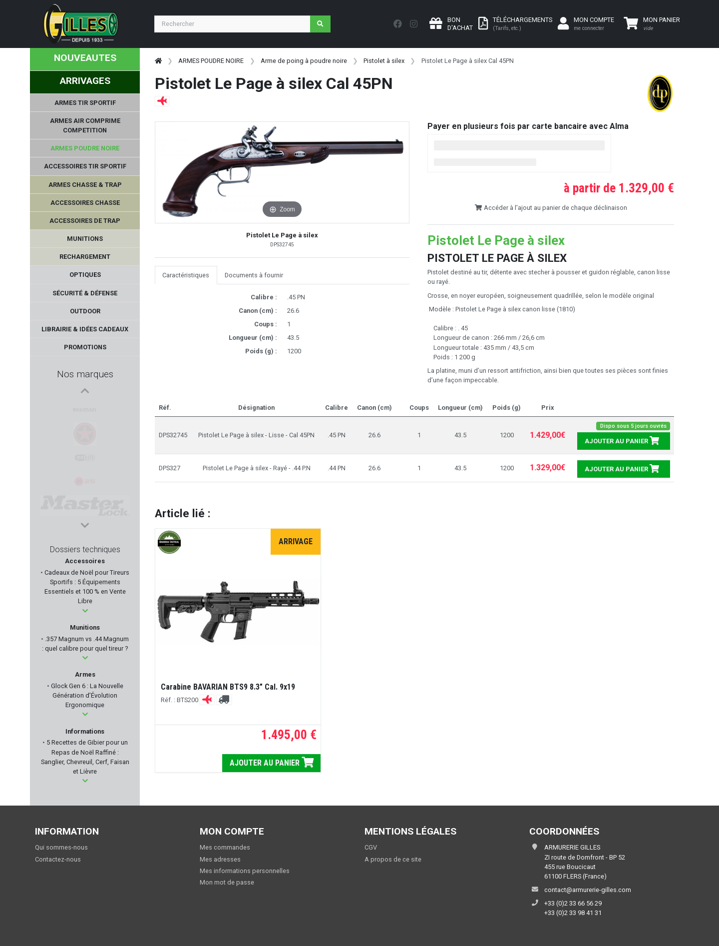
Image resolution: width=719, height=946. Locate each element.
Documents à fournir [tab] (254, 275)
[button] (85, 611)
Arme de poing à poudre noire (304, 60)
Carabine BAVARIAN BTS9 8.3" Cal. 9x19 (228, 687)
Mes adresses (220, 859)
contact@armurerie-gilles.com (587, 890)
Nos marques (85, 374)
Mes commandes (225, 847)
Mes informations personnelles (245, 871)
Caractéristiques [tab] (185, 275)
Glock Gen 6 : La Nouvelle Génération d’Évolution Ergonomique (86, 695)
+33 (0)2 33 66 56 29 (573, 903)
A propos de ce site (392, 859)
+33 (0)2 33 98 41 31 (573, 913)
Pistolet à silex (383, 60)
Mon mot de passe (227, 882)
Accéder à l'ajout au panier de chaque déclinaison (550, 207)
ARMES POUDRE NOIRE (211, 60)
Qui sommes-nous (61, 847)
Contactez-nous (58, 859)
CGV (370, 847)
